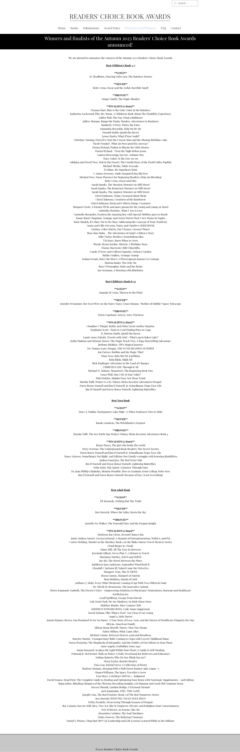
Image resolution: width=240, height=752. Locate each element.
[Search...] (184, 3)
